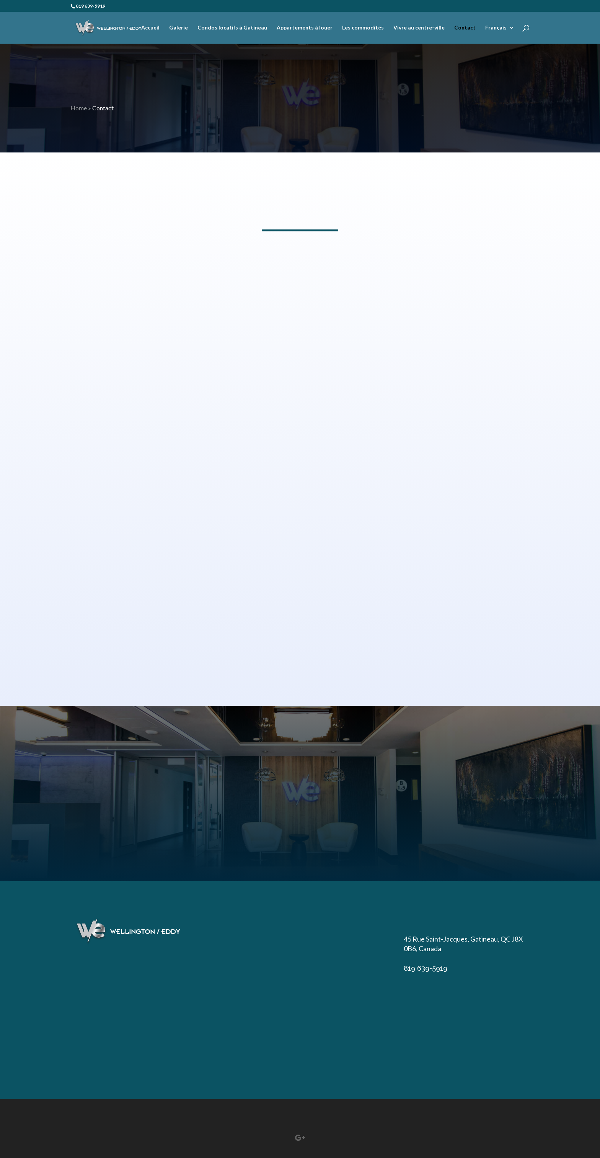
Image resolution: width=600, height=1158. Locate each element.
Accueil (150, 28)
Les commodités (363, 28)
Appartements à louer (305, 28)
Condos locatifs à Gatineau (232, 28)
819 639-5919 (90, 6)
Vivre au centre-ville (419, 28)
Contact (465, 28)
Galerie (178, 28)
